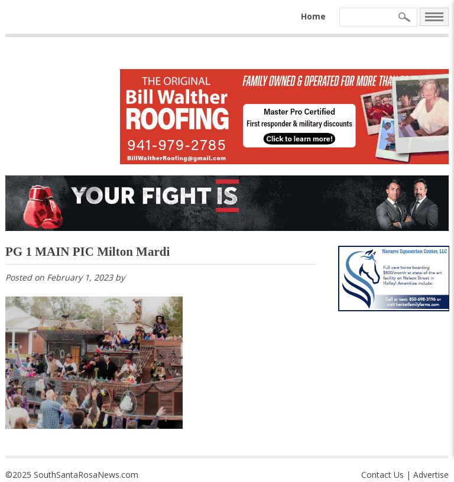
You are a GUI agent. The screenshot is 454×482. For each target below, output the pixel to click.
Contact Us (382, 474)
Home (313, 16)
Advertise (431, 474)
